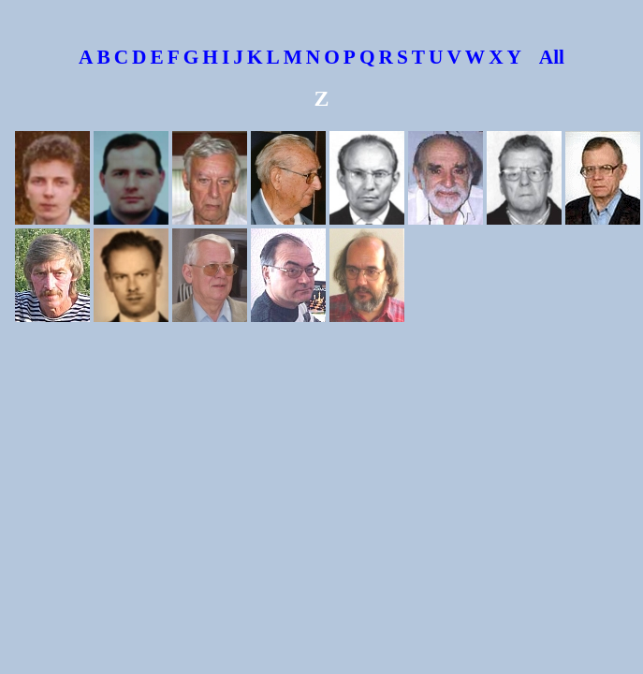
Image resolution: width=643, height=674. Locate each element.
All (544, 57)
